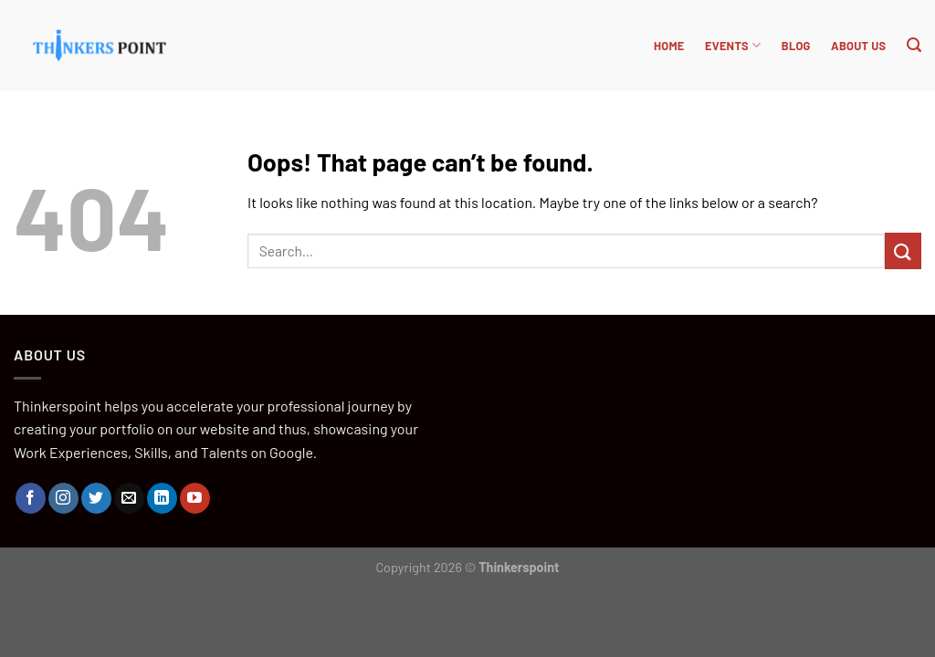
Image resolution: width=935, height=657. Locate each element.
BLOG (796, 45)
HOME (669, 45)
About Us (858, 45)
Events (733, 45)
